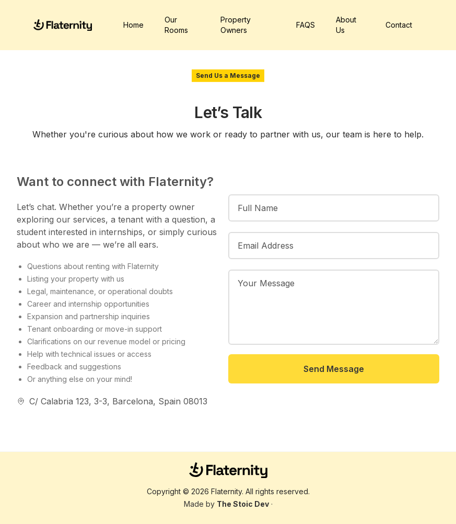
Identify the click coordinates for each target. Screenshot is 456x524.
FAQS (305, 24)
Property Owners (235, 24)
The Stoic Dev (243, 503)
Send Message (333, 369)
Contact (398, 24)
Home (133, 24)
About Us (346, 24)
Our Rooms (176, 24)
